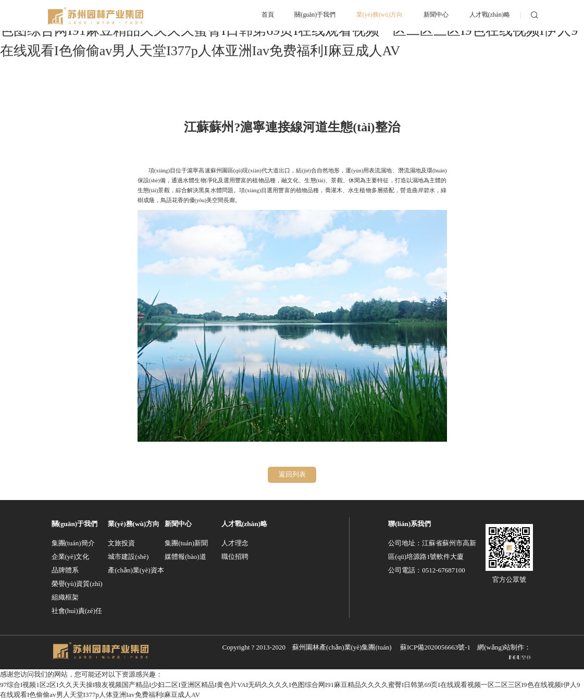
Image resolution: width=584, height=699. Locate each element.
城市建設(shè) (128, 556)
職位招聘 (234, 556)
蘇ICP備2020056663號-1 (435, 647)
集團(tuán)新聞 (186, 542)
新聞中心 (178, 523)
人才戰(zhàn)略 (244, 523)
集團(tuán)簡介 (73, 542)
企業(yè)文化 (71, 556)
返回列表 (292, 474)
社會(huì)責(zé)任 (77, 610)
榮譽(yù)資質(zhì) (77, 583)
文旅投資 (121, 542)
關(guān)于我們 (75, 523)
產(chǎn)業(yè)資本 (136, 569)
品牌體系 (65, 569)
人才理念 (234, 542)
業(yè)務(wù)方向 (133, 523)
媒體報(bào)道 (185, 556)
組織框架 (65, 597)
